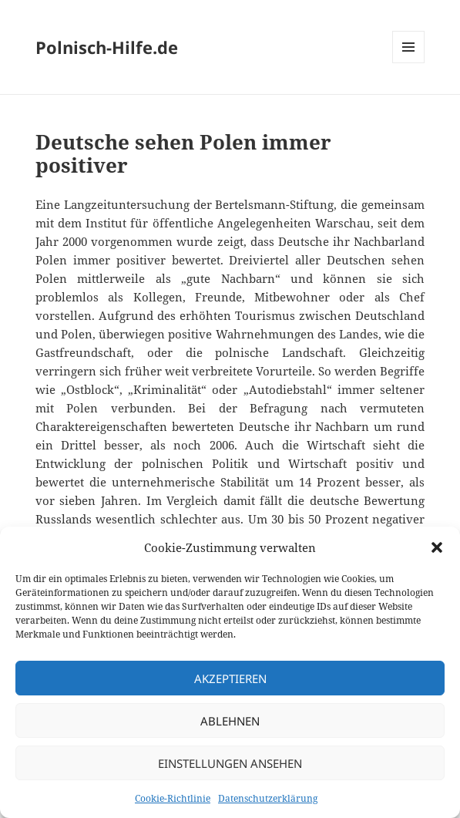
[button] (437, 547)
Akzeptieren (230, 678)
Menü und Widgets (409, 62)
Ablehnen (230, 721)
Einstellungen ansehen (230, 763)
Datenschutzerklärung (267, 798)
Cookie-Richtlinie (172, 798)
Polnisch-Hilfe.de (106, 47)
